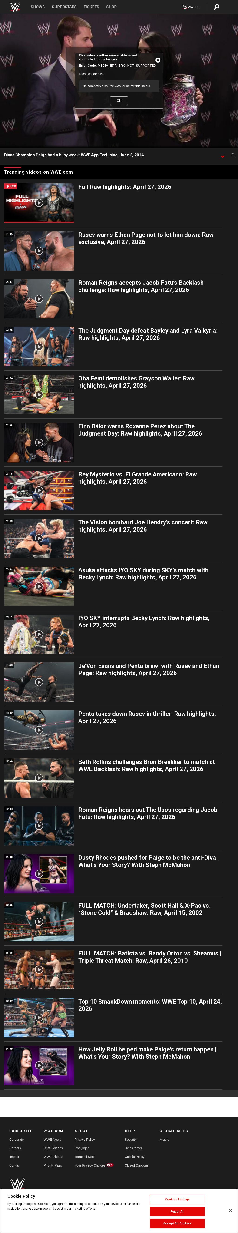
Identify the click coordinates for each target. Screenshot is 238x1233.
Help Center (133, 1148)
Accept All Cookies (177, 1223)
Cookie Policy (135, 1157)
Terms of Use (84, 1157)
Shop (111, 7)
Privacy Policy (85, 1139)
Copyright (82, 1148)
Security (131, 1139)
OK (119, 100)
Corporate (16, 1139)
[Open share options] (233, 155)
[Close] (230, 1210)
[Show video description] (223, 155)
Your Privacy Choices (90, 1165)
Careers (15, 1148)
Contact (14, 1165)
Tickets (91, 7)
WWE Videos (53, 1148)
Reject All (177, 1211)
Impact (14, 1157)
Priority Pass (53, 1165)
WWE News (52, 1139)
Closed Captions (137, 1165)
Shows (38, 7)
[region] (119, 1211)
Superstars (64, 7)
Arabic (164, 1139)
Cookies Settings (177, 1199)
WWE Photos (53, 1157)
